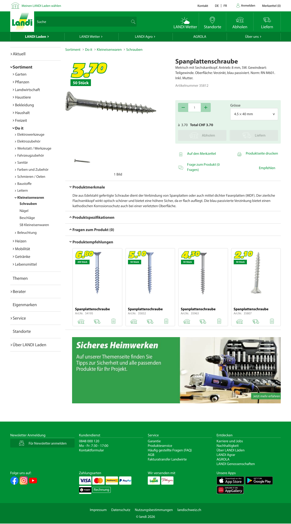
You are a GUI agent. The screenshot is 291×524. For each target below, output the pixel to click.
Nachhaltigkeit (228, 445)
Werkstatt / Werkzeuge (34, 148)
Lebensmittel (26, 264)
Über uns (252, 36)
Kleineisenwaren (30, 197)
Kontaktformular (91, 450)
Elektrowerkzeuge (30, 134)
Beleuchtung (27, 232)
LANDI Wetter (90, 36)
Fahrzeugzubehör (30, 155)
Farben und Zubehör (32, 169)
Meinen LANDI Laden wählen (41, 5)
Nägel (24, 211)
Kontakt (203, 5)
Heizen (20, 241)
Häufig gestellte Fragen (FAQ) (170, 450)
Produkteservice (160, 445)
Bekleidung (24, 104)
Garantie (154, 441)
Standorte (22, 331)
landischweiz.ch (189, 510)
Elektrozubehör (28, 141)
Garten (20, 74)
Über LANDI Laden (29, 344)
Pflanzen (22, 81)
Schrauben (28, 203)
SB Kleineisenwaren (34, 225)
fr (225, 5)
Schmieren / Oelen (31, 176)
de (217, 5)
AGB (151, 455)
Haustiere (23, 97)
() (271, 5)
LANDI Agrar (226, 455)
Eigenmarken (25, 304)
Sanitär (22, 162)
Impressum (98, 510)
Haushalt (22, 112)
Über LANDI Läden (231, 450)
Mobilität (22, 248)
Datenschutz (120, 510)
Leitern (22, 190)
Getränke (22, 256)
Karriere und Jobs (230, 441)
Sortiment (22, 67)
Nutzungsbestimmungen (154, 510)
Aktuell (19, 53)
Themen (20, 278)
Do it (19, 128)
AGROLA (199, 36)
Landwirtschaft (27, 89)
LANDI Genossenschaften (236, 464)
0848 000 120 (89, 441)
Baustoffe (24, 183)
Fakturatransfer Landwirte (167, 459)
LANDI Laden (35, 36)
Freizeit (21, 120)
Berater (19, 291)
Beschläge (27, 218)
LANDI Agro (144, 36)
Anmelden (248, 5)
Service (19, 318)
